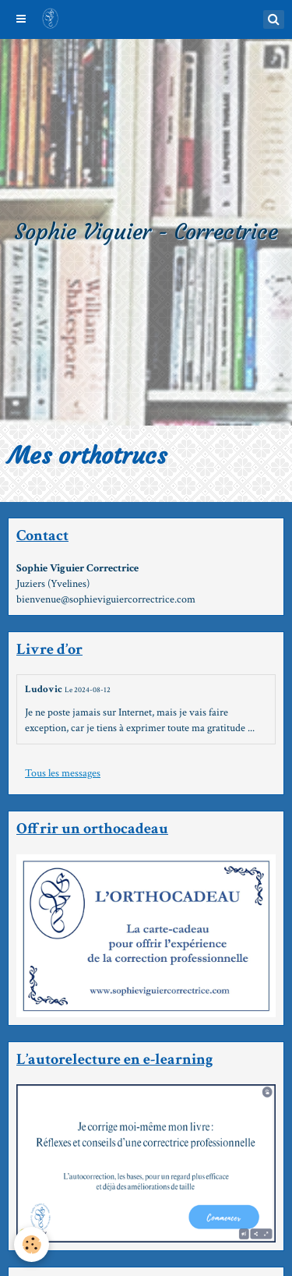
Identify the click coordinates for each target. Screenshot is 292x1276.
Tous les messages (62, 773)
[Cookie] (31, 1244)
